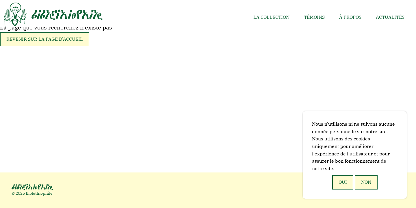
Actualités (390, 17)
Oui (343, 182)
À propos (350, 17)
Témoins (314, 17)
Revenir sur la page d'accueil (44, 39)
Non (366, 182)
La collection (271, 17)
